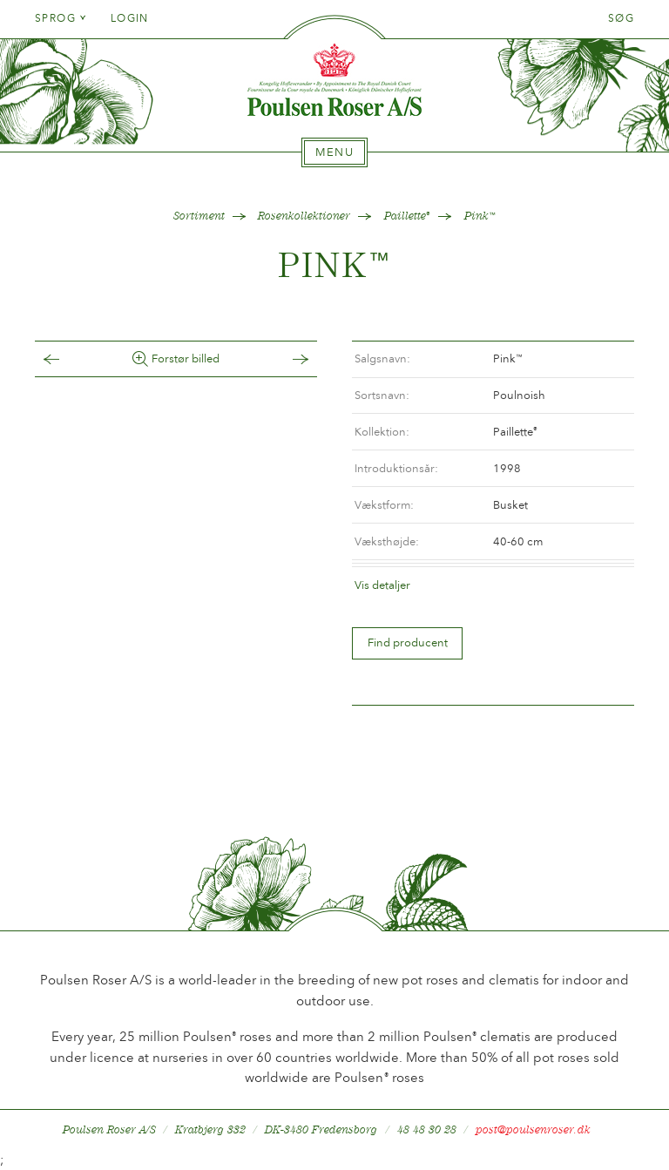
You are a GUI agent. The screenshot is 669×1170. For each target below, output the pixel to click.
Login (130, 18)
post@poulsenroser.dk (533, 1129)
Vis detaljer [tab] (382, 585)
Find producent (408, 642)
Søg (621, 18)
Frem (283, 359)
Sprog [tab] (61, 18)
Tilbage (69, 359)
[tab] (334, 152)
